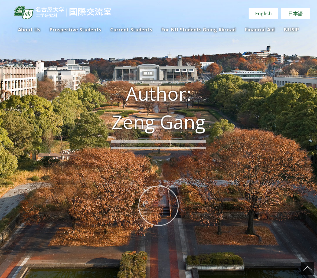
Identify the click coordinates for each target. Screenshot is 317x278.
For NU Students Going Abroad (198, 29)
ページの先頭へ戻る (307, 268)
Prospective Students (75, 29)
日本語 (295, 13)
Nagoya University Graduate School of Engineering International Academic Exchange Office (62, 12)
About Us (29, 29)
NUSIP (291, 29)
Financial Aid (260, 29)
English (263, 13)
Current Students (131, 29)
